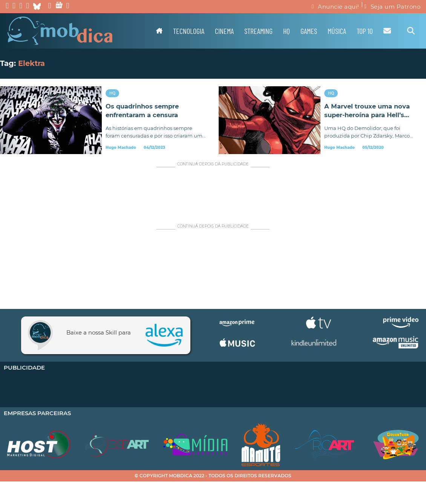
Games (308, 30)
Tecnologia (188, 30)
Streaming (258, 30)
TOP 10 (365, 30)
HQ (286, 30)
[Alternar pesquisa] (411, 30)
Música (337, 30)
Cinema (224, 30)
